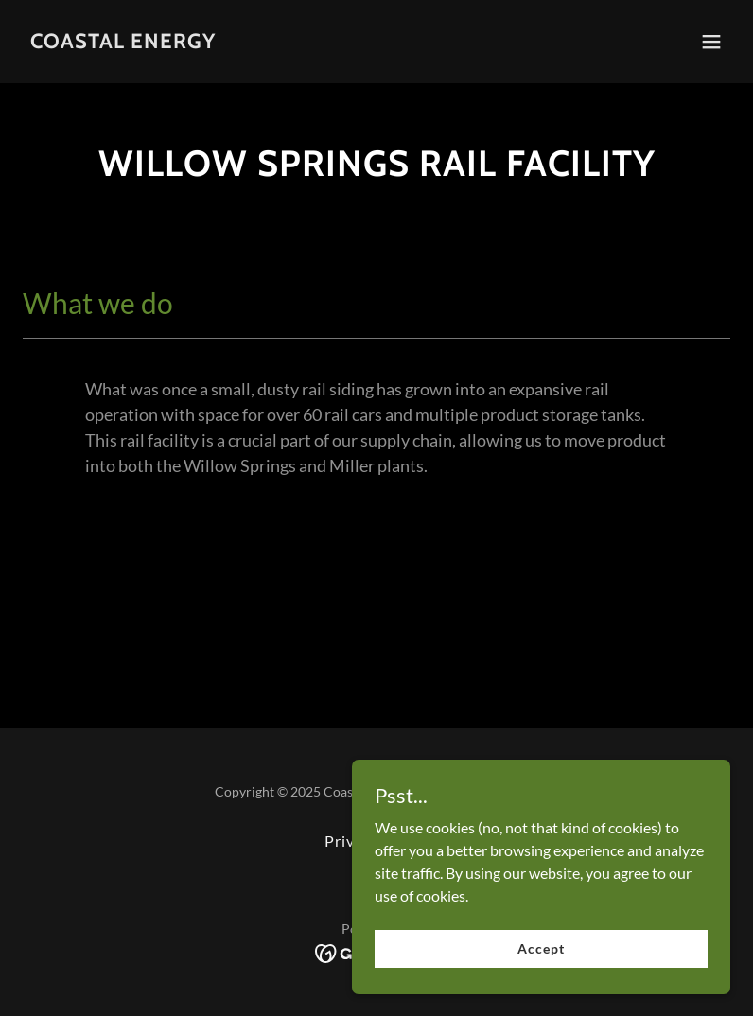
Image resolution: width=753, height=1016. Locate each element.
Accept (540, 948)
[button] (711, 42)
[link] (123, 42)
